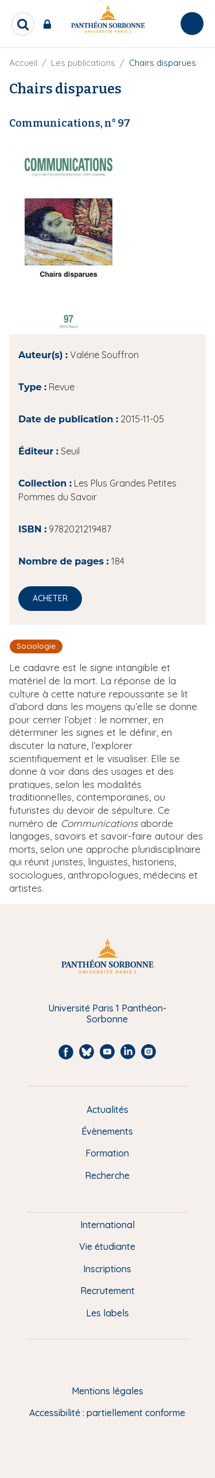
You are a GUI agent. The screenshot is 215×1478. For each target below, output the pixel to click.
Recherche (107, 1175)
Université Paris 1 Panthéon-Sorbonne (107, 1013)
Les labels (107, 1313)
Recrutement (107, 1290)
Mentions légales (107, 1391)
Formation (107, 1153)
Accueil (23, 62)
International (107, 1225)
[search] (22, 24)
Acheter (50, 598)
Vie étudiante (107, 1246)
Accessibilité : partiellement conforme (107, 1413)
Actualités (107, 1109)
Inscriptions (107, 1269)
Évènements (107, 1131)
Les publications (83, 62)
